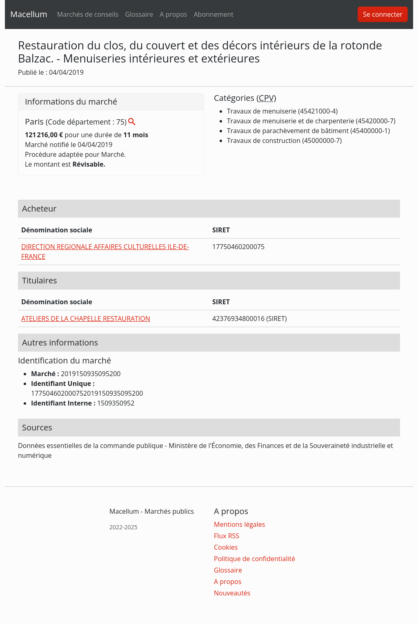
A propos (173, 14)
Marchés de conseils (87, 14)
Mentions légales (239, 524)
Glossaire (139, 14)
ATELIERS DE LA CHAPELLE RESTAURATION (85, 318)
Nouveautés (232, 592)
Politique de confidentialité (254, 558)
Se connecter (382, 14)
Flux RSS (226, 535)
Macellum (28, 14)
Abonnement (213, 14)
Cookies (226, 547)
